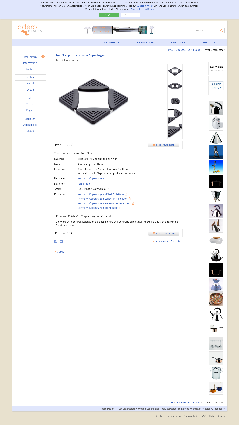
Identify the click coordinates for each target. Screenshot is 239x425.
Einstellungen (130, 15)
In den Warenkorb (164, 145)
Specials (209, 42)
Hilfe (211, 416)
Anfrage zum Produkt (167, 241)
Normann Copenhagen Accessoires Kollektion (103, 203)
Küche (196, 50)
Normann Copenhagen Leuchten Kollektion (102, 198)
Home (169, 50)
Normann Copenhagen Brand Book (97, 207)
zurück (61, 251)
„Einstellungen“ (145, 5)
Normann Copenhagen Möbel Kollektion (100, 194)
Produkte (111, 42)
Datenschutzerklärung (142, 9)
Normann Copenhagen (90, 178)
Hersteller (145, 42)
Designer (178, 42)
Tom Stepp (83, 183)
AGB (203, 416)
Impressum (173, 416)
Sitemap (222, 416)
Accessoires (183, 50)
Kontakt (159, 416)
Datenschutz (190, 416)
